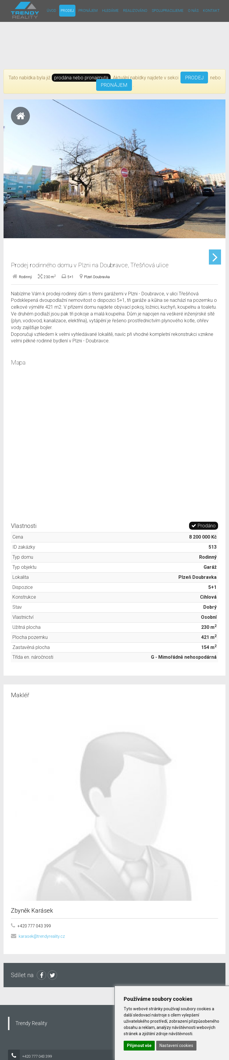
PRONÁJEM (114, 85)
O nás (193, 11)
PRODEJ (194, 77)
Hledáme (110, 11)
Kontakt (211, 11)
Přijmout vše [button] (139, 1045)
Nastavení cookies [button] (176, 1045)
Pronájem (88, 11)
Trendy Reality (31, 1046)
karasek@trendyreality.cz (42, 958)
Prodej (67, 11)
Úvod (51, 11)
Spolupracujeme (167, 11)
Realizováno (135, 11)
